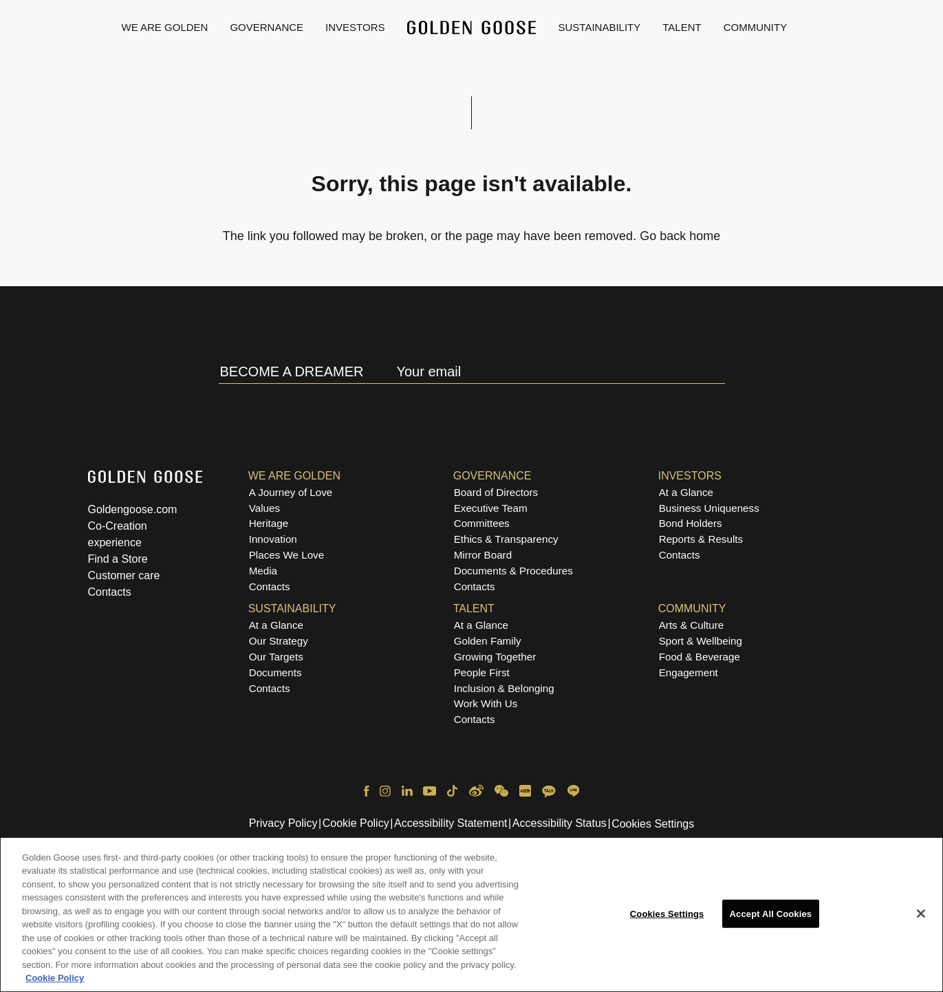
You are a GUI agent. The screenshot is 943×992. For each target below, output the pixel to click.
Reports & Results (701, 539)
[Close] (921, 918)
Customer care (124, 575)
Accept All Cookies (771, 918)
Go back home (680, 236)
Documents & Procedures (513, 570)
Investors (354, 27)
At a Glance (686, 492)
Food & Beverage (699, 656)
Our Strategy (278, 641)
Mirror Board (483, 555)
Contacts (109, 592)
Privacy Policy (283, 823)
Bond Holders (690, 523)
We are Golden (165, 27)
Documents (275, 672)
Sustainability (600, 27)
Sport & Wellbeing (700, 641)
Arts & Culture (691, 625)
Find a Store (118, 559)
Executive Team (491, 508)
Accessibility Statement (451, 823)
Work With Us (486, 703)
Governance (266, 27)
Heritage (268, 523)
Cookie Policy (356, 823)
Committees (482, 523)
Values (264, 508)
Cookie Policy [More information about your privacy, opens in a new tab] (54, 983)
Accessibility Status (559, 823)
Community (756, 27)
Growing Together (495, 656)
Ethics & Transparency (506, 539)
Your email (428, 371)
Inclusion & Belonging (504, 688)
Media (263, 570)
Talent (681, 27)
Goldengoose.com (132, 509)
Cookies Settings (652, 824)
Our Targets (276, 656)
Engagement (688, 672)
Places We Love (286, 555)
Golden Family (487, 641)
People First (482, 672)
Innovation (273, 539)
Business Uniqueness (709, 508)
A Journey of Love (291, 492)
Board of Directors (496, 492)
